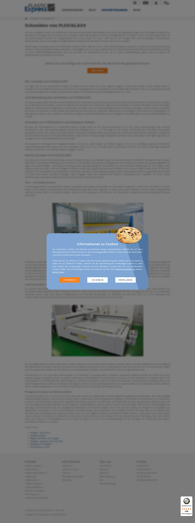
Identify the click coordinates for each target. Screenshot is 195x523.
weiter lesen (58, 272)
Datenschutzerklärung (125, 269)
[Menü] (190, 497)
